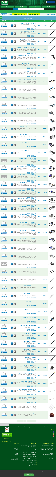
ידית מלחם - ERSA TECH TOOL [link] (30, 341)
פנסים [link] (17, 452)
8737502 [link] (45, 287)
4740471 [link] (45, 136)
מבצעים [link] (21, 6)
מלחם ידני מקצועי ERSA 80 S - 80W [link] (29, 63)
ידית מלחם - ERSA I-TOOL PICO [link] (30, 285)
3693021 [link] (45, 303)
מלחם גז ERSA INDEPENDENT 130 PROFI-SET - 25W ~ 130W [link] (26, 103)
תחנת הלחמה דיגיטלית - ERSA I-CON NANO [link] (28, 134)
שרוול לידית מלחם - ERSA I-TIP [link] (30, 365)
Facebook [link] (51, 432)
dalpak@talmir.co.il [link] (19, 14)
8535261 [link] (45, 144)
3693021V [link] (45, 311)
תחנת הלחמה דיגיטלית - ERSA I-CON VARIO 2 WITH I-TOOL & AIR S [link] (27, 223)
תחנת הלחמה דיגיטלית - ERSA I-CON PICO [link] (28, 126)
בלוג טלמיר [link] (51, 434)
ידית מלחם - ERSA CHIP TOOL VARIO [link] (29, 317)
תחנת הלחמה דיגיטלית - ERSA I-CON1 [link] (29, 142)
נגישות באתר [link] (6, 438)
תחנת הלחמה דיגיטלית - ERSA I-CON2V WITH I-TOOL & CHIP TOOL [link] (27, 191)
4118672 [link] (45, 176)
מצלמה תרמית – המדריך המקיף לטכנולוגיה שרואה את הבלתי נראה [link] (28, 446)
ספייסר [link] (52, 455)
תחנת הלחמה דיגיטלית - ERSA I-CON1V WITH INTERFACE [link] (27, 159)
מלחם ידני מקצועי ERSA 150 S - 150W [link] (29, 71)
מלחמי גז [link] (51, 452)
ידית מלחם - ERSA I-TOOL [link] (31, 301)
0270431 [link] (45, 351)
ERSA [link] (39, 25)
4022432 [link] (45, 319)
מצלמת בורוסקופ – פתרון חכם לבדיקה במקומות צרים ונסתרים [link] (29, 463)
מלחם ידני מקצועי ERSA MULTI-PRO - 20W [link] (28, 39)
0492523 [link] (45, 216)
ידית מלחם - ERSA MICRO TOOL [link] (30, 333)
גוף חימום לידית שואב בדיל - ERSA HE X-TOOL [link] (27, 397)
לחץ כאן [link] (51, 14)
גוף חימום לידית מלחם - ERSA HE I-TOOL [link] (28, 381)
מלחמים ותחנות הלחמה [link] (31, 28)
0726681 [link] (45, 407)
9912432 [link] (45, 200)
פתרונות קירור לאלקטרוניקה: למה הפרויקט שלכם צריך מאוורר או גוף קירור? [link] (29, 453)
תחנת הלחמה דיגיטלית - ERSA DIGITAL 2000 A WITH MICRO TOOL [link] (27, 262)
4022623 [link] (45, 295)
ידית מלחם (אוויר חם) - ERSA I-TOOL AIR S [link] (28, 325)
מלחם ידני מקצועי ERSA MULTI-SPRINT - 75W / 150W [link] (27, 56)
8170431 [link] (45, 49)
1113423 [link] (45, 232)
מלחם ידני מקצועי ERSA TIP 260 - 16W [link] (28, 31)
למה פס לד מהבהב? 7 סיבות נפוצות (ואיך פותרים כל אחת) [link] (29, 457)
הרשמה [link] (10, 14)
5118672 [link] (45, 192)
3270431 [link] (45, 65)
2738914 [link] (45, 391)
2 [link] (31, 421)
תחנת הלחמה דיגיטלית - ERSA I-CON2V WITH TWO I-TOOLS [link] (26, 183)
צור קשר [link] (7, 6)
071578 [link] (45, 120)
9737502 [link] (45, 375)
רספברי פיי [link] (34, 464)
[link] (4, 3)
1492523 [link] (45, 240)
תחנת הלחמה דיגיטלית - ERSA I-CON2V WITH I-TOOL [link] (27, 175)
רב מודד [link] (16, 449)
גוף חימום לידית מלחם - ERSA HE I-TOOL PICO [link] (27, 373)
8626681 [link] (45, 415)
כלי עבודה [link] (16, 453)
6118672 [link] (45, 184)
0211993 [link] (45, 97)
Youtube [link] (51, 436)
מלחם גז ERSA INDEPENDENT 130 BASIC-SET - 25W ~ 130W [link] (26, 96)
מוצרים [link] (48, 6)
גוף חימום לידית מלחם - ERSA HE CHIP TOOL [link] (27, 389)
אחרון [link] (19, 421)
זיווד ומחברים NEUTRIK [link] (14, 459)
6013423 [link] (45, 152)
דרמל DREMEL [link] (15, 458)
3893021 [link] (45, 367)
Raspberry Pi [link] (16, 448)
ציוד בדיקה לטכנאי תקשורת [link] (31, 447)
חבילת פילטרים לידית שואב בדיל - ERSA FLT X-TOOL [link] (26, 405)
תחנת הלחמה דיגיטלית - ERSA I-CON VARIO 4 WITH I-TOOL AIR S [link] (27, 231)
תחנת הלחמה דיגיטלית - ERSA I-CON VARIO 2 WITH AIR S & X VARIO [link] (27, 215)
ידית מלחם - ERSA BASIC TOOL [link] (30, 278)
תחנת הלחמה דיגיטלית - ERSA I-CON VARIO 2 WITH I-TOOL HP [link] (27, 207)
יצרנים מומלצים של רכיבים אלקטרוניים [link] (29, 465)
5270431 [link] (45, 73)
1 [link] (34, 421)
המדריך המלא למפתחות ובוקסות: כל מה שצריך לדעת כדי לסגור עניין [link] (29, 455)
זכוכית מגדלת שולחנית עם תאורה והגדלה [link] (46, 448)
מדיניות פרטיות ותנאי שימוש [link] (6, 441)
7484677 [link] (45, 335)
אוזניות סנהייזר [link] (50, 453)
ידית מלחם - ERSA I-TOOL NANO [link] (30, 293)
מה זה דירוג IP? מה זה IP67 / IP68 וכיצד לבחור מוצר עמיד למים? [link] (29, 459)
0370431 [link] (45, 25)
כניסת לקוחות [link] (4, 14)
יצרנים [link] (35, 6)
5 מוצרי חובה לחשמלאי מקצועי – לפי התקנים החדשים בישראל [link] (28, 461)
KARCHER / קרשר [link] (15, 455)
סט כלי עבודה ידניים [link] (50, 457)
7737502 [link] (45, 128)
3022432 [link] (45, 327)
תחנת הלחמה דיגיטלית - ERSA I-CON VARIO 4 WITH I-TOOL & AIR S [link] (27, 239)
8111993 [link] (45, 89)
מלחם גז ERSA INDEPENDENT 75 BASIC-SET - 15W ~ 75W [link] (27, 80)
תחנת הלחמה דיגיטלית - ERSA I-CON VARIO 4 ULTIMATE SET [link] (27, 255)
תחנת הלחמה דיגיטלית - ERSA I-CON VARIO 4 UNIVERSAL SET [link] (27, 247)
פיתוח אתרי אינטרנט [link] (4, 424)
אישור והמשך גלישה (29, 474)
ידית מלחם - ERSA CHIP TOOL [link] (30, 357)
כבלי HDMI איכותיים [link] (50, 450)
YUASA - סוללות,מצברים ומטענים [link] (47, 445)
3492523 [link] (45, 248)
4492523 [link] (45, 256)
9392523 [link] (45, 224)
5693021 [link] (45, 383)
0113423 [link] (45, 208)
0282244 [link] (45, 113)
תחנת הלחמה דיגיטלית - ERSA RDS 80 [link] (28, 111)
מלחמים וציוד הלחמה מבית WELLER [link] (47, 454)
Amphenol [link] (16, 445)
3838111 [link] (45, 359)
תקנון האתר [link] (6, 439)
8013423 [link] (45, 168)
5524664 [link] (45, 264)
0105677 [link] (45, 279)
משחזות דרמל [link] (51, 458)
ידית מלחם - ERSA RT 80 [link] (31, 270)
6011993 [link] (45, 81)
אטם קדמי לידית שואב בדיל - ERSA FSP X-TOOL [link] (27, 413)
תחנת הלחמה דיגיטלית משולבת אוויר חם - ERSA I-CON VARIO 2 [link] (27, 199)
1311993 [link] (45, 105)
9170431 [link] (45, 57)
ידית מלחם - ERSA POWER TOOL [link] (30, 349)
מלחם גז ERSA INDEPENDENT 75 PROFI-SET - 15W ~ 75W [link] (27, 88)
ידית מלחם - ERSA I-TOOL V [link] (30, 309)
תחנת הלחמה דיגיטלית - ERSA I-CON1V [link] (28, 150)
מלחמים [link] (16, 450)
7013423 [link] (45, 160)
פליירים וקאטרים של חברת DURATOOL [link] (47, 449)
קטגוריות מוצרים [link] (29, 11)
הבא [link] (22, 421)
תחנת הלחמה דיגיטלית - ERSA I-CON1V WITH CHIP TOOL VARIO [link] (26, 167)
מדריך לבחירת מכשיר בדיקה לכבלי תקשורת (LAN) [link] (28, 449)
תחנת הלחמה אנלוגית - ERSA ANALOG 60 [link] (28, 119)
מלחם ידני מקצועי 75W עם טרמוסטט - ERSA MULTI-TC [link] (26, 48)
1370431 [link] (45, 33)
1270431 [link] (45, 272)
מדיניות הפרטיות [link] (22, 472)
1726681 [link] (45, 399)
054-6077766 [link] (34, 14)
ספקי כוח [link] (16, 454)
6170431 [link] (45, 41)
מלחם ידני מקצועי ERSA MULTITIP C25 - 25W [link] (27, 23)
